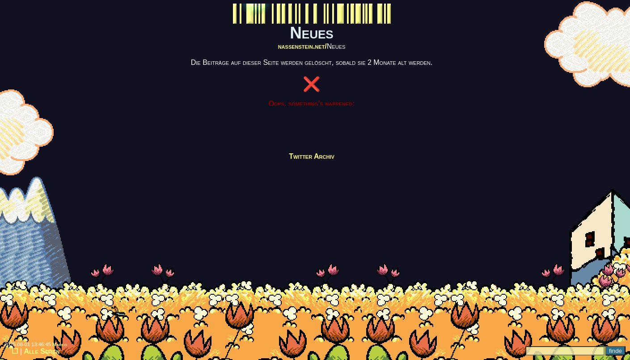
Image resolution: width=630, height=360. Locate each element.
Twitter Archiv (311, 156)
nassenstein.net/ (302, 46)
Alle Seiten (42, 351)
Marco (59, 344)
